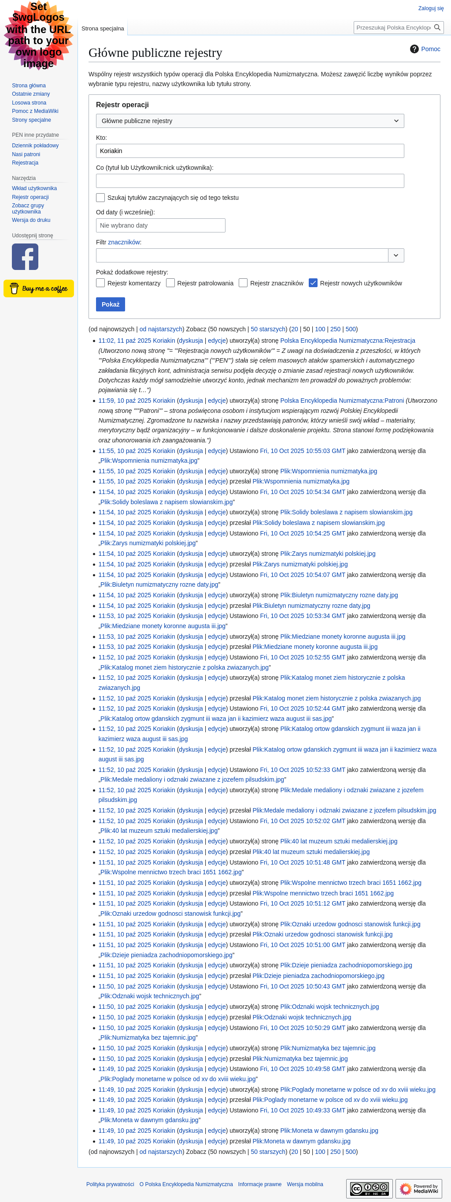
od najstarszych (161, 329)
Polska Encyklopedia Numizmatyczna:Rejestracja (347, 340)
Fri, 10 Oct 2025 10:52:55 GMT (303, 657)
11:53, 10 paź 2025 (124, 615)
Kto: (101, 137)
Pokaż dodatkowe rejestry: (132, 272)
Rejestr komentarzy (134, 283)
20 (294, 329)
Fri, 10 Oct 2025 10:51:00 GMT (303, 944)
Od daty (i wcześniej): (125, 212)
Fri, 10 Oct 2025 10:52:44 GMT (303, 708)
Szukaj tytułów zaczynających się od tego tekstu (173, 197)
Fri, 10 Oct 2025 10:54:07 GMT (303, 574)
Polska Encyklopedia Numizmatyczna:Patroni (342, 400)
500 (351, 329)
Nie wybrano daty (124, 225)
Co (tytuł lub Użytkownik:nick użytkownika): (155, 167)
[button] (396, 255)
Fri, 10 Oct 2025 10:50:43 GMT (303, 986)
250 (335, 329)
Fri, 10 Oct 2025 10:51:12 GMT (303, 903)
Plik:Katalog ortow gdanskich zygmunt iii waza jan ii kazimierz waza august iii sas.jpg (216, 718)
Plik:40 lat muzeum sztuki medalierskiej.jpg (159, 830)
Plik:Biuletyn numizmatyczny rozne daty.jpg (159, 584)
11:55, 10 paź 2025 (124, 450)
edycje (217, 340)
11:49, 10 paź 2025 (124, 1068)
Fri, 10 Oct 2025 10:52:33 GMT (303, 769)
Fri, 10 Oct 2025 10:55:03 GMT (303, 450)
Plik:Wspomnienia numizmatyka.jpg (148, 460)
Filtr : (118, 242)
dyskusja (191, 340)
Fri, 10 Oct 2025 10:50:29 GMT (303, 1027)
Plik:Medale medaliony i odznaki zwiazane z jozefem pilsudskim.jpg (192, 779)
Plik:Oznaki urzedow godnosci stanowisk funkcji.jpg (170, 913)
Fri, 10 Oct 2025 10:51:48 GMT (303, 862)
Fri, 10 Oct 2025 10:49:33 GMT (303, 1110)
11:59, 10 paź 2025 (124, 400)
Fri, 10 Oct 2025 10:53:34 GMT (303, 615)
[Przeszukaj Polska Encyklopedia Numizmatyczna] (399, 27)
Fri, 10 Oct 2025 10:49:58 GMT (303, 1068)
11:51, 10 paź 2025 (124, 862)
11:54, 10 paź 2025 (124, 491)
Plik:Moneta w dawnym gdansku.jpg (149, 1119)
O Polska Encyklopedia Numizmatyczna (186, 1184)
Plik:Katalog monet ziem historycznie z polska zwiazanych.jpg (184, 667)
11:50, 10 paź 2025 (124, 986)
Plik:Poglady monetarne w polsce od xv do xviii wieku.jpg (178, 1078)
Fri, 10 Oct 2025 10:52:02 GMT (303, 820)
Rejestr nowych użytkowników (361, 283)
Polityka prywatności (110, 1184)
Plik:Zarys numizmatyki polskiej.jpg (148, 543)
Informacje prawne (260, 1184)
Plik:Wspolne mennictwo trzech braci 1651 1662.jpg (171, 872)
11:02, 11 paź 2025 (124, 340)
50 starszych (268, 329)
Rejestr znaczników (276, 283)
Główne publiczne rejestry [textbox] (137, 120)
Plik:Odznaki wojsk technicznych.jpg (149, 996)
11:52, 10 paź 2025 (124, 657)
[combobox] (250, 121)
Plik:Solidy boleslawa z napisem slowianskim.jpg (166, 502)
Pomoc (424, 49)
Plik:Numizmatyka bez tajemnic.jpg (148, 1037)
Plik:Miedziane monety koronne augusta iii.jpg (163, 625)
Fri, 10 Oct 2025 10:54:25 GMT (303, 533)
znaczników (124, 242)
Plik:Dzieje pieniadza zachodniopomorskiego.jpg (166, 955)
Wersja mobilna (305, 1184)
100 (320, 329)
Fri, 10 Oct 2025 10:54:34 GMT (303, 491)
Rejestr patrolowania (205, 283)
